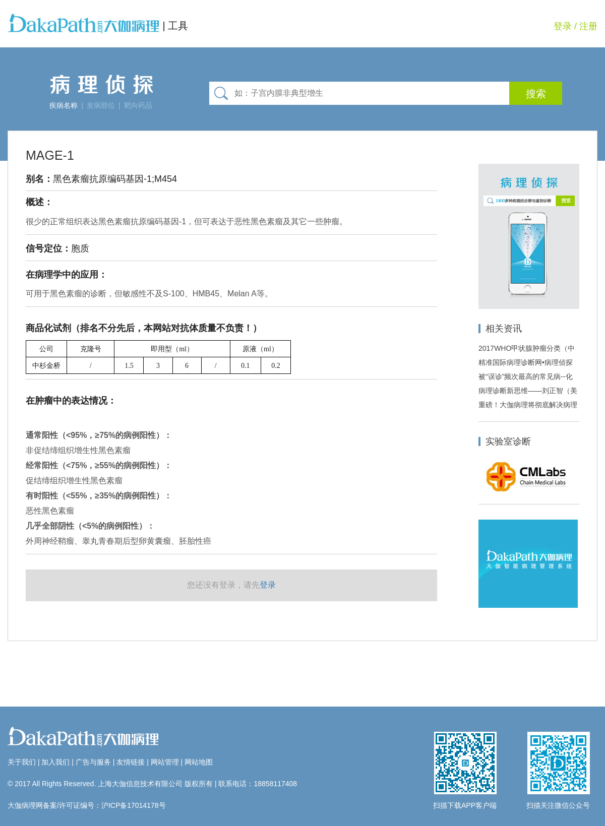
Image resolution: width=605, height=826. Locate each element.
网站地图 (199, 762)
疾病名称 (63, 105)
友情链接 (130, 762)
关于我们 (22, 762)
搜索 (536, 93)
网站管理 (165, 762)
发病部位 (101, 105)
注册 (588, 26)
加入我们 (55, 762)
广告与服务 (93, 762)
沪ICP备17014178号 (133, 805)
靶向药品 (138, 105)
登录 (563, 26)
